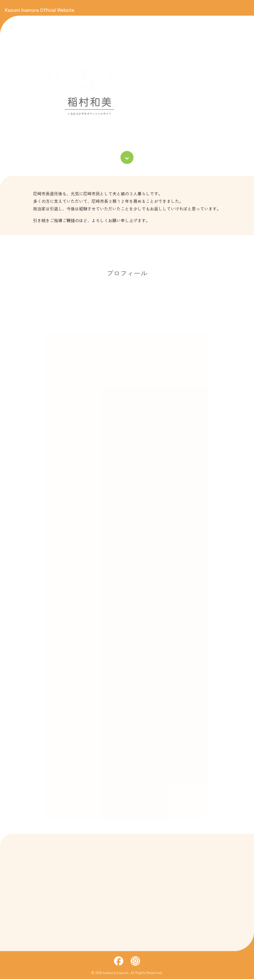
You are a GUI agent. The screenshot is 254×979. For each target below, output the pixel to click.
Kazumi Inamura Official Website (39, 9)
